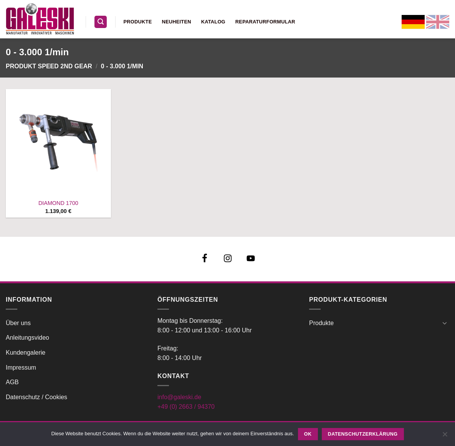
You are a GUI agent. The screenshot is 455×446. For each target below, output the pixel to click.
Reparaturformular (265, 22)
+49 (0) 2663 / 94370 (186, 406)
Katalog (213, 22)
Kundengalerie (25, 352)
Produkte (138, 22)
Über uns (18, 323)
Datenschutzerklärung (363, 434)
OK (308, 434)
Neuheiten (176, 22)
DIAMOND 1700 (58, 203)
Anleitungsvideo (27, 337)
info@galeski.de (179, 397)
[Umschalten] (444, 322)
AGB (12, 382)
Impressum (21, 367)
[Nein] (444, 436)
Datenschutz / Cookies (36, 397)
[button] (100, 22)
